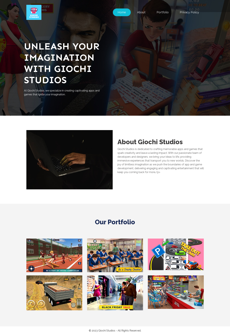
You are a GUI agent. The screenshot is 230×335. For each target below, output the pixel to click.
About (141, 12)
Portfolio (163, 12)
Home (122, 12)
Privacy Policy (189, 12)
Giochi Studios (106, 330)
